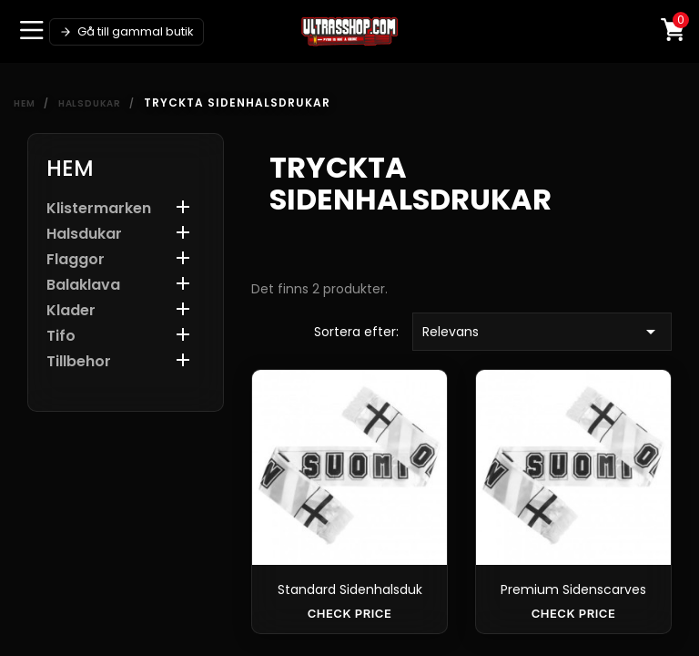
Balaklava (83, 285)
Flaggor (75, 260)
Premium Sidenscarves (573, 589)
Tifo (61, 336)
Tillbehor (78, 362)
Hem (70, 168)
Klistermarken (98, 209)
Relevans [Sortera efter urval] (542, 332)
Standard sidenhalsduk (350, 589)
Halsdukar (84, 234)
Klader (71, 311)
